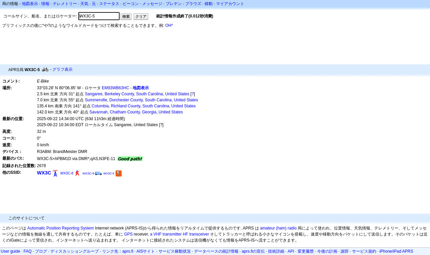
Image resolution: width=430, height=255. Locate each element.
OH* (169, 25)
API (291, 251)
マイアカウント (230, 3)
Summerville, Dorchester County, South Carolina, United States (141, 100)
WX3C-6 (108, 173)
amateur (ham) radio (278, 228)
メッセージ (152, 3)
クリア (140, 16)
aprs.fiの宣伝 (253, 251)
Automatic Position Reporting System (60, 228)
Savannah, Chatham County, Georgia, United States (136, 112)
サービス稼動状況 (175, 251)
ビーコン (131, 3)
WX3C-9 (88, 173)
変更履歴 (306, 251)
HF (185, 234)
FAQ (28, 251)
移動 (209, 3)
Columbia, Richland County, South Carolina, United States (144, 106)
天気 (84, 3)
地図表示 (30, 3)
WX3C (44, 172)
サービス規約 (364, 251)
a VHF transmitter (166, 234)
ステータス (109, 3)
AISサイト (145, 251)
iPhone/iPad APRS (396, 251)
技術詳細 (276, 251)
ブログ (41, 251)
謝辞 (345, 251)
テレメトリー (65, 3)
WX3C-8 (67, 173)
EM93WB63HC (115, 88)
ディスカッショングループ (74, 251)
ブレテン (174, 3)
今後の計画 (327, 251)
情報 (45, 3)
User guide (10, 251)
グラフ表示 (62, 69)
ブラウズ (193, 3)
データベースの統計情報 (216, 251)
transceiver (199, 234)
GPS (128, 234)
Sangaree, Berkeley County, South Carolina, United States (137, 94)
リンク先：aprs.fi (117, 251)
